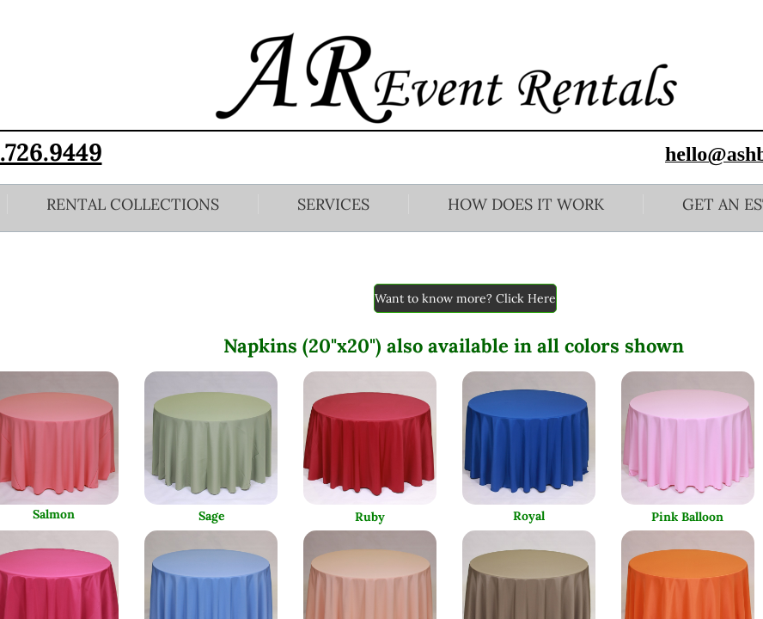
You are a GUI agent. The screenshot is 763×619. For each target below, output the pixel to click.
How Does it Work (526, 204)
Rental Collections (132, 204)
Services (333, 204)
